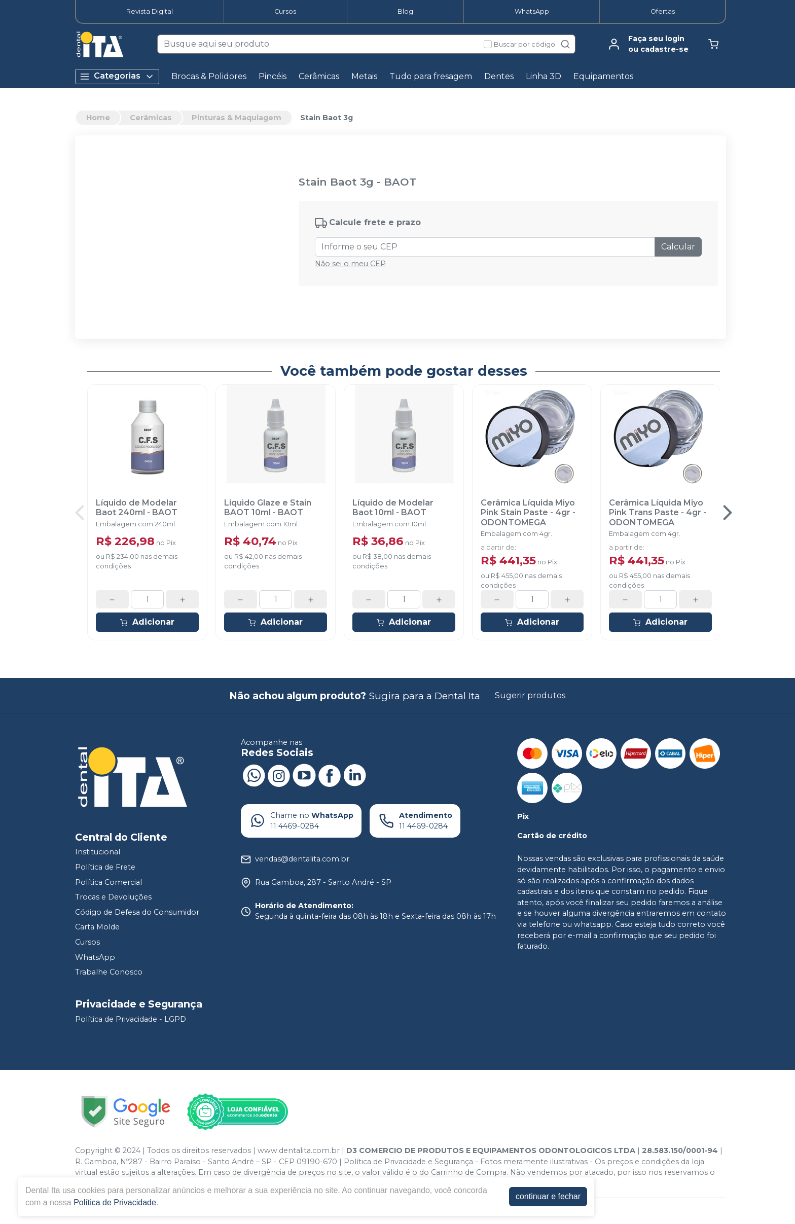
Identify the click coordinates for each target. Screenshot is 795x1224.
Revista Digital (149, 11)
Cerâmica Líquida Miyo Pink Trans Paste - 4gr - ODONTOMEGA (657, 512)
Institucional (97, 852)
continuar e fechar (548, 1196)
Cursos (285, 11)
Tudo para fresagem (430, 76)
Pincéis (272, 76)
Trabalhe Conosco (108, 972)
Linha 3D (543, 76)
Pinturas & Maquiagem (236, 117)
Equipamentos (603, 76)
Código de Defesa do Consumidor (137, 912)
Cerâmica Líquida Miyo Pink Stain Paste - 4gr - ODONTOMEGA (528, 512)
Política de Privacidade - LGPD (130, 1019)
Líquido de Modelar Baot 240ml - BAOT (136, 507)
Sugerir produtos (530, 695)
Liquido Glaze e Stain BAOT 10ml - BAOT (267, 507)
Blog (405, 11)
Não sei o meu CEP (350, 263)
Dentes (499, 76)
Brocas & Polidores (208, 76)
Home (98, 117)
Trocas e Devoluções (113, 897)
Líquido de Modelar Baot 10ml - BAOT (392, 507)
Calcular (678, 246)
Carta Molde (97, 927)
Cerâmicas (319, 76)
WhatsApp (532, 11)
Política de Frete (105, 867)
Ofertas (663, 11)
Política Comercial (108, 882)
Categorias (117, 76)
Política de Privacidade (115, 1202)
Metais (364, 76)
